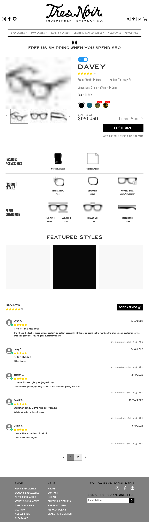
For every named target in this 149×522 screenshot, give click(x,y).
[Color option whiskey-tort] (105, 105)
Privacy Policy (57, 509)
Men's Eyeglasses (25, 488)
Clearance (114, 32)
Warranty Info (57, 505)
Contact (53, 492)
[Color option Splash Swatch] (89, 105)
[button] (19, 32)
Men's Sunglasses (25, 497)
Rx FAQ (52, 497)
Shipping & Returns (59, 501)
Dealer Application (60, 513)
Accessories (22, 513)
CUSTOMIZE (123, 128)
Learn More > (131, 118)
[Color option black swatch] (81, 105)
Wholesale (131, 32)
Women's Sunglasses (27, 501)
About (51, 488)
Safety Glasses (60, 32)
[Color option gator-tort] (97, 105)
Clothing (20, 509)
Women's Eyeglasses (27, 492)
